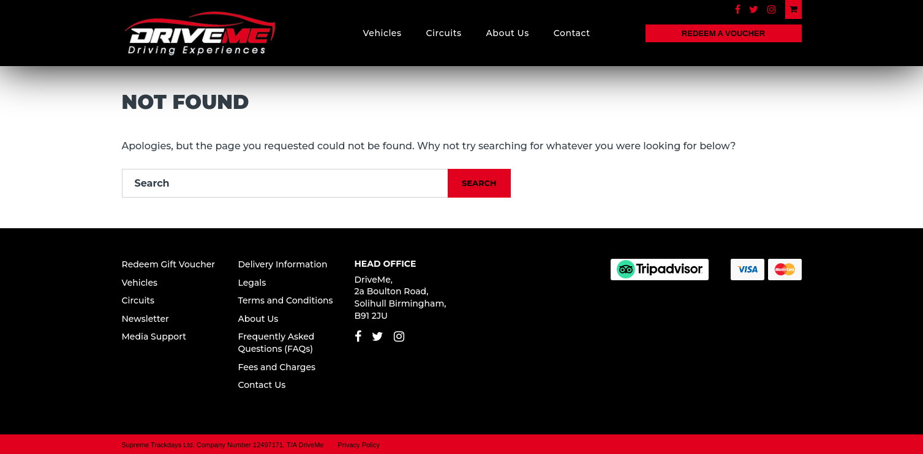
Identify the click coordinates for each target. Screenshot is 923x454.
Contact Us (262, 384)
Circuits (444, 33)
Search (479, 183)
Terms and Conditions (285, 300)
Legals (252, 282)
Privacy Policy (359, 444)
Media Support (154, 336)
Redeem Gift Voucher (169, 264)
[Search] (285, 183)
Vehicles (382, 33)
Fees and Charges (277, 367)
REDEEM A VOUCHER (723, 33)
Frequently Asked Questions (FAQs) (276, 342)
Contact (572, 33)
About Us (507, 33)
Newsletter (145, 318)
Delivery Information (283, 264)
